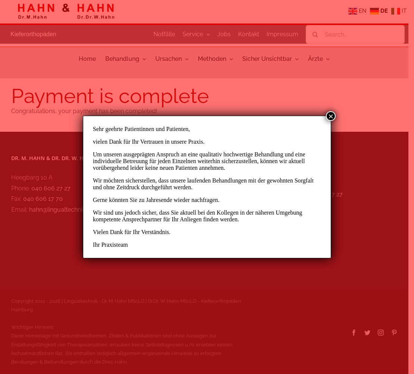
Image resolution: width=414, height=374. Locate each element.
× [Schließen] (330, 116)
